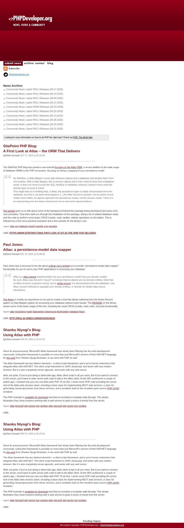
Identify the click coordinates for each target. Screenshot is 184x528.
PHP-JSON (113, 388)
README (97, 303)
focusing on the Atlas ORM (68, 167)
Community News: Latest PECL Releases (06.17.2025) (34, 89)
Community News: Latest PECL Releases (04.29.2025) (34, 124)
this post (11, 358)
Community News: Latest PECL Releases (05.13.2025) (34, 115)
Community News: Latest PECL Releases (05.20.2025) (34, 111)
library (82, 311)
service (32, 406)
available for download (36, 397)
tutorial (32, 226)
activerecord (50, 311)
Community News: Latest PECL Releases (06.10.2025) (34, 93)
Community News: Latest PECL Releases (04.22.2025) (34, 128)
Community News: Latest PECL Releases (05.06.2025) (34, 120)
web (26, 406)
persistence (20, 311)
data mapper (30, 276)
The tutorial (9, 211)
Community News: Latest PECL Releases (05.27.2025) (34, 102)
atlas (12, 226)
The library (8, 299)
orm (17, 226)
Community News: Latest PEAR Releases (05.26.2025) (34, 107)
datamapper (38, 311)
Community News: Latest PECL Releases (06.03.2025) (34, 98)
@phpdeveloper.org (16, 74)
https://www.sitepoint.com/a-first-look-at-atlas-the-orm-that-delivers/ (52, 233)
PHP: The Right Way (83, 137)
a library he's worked (59, 266)
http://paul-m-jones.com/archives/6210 (32, 318)
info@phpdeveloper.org (112, 525)
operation (52, 226)
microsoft (19, 406)
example (39, 226)
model (29, 311)
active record (64, 283)
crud (46, 226)
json (38, 406)
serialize (44, 406)
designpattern (62, 311)
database (23, 226)
